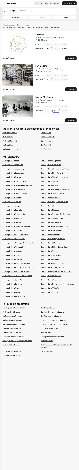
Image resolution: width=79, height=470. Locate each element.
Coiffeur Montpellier (10, 141)
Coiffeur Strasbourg (10, 149)
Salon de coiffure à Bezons (12, 355)
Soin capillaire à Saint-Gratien (52, 268)
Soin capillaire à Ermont (50, 206)
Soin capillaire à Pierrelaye (51, 255)
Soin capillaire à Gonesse (12, 218)
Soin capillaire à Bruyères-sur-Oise (54, 177)
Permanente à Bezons (11, 345)
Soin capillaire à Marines (50, 235)
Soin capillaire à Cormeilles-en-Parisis (55, 189)
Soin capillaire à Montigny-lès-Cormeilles (18, 243)
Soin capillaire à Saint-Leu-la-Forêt (16, 272)
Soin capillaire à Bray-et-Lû (13, 177)
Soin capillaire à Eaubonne (51, 198)
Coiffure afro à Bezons (11, 312)
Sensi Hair (40, 35)
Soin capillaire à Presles (50, 259)
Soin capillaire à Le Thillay (12, 231)
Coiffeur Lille (46, 133)
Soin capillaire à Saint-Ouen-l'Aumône (17, 276)
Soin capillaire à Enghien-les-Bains (54, 202)
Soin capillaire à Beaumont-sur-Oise (55, 169)
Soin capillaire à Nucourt (12, 251)
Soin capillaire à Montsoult (12, 247)
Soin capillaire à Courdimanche (14, 194)
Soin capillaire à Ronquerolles (52, 263)
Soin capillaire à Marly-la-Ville (13, 239)
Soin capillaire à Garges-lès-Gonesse (55, 214)
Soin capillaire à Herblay (11, 222)
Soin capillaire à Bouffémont (52, 173)
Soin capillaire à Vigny (49, 292)
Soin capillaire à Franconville (13, 214)
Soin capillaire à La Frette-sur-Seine (16, 226)
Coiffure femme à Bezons (12, 316)
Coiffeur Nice (7, 145)
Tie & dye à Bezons (48, 351)
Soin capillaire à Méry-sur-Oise (53, 239)
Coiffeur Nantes (47, 141)
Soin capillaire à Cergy (49, 181)
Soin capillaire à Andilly (11, 161)
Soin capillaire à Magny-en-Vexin (15, 235)
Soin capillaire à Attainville (51, 165)
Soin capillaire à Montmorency (52, 243)
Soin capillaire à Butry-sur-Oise (14, 181)
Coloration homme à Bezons (13, 324)
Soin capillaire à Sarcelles (12, 284)
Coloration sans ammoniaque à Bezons (56, 324)
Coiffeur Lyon (7, 137)
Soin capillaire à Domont (11, 198)
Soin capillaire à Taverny (11, 288)
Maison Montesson (44, 97)
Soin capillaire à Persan (11, 255)
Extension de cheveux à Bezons (14, 337)
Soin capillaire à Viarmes (11, 292)
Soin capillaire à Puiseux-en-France (16, 263)
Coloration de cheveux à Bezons (53, 320)
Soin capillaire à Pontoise (12, 259)
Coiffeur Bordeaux (9, 133)
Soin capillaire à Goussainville (52, 218)
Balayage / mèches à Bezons (13, 308)
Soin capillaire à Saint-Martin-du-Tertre (56, 272)
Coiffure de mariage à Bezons (52, 312)
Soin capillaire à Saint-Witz (12, 280)
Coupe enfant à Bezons (11, 328)
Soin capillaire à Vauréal (50, 288)
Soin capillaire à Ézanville (12, 210)
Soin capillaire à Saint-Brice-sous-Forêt (17, 268)
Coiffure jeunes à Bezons (12, 320)
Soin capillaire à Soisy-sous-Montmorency (57, 284)
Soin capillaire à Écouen (11, 202)
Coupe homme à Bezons (12, 332)
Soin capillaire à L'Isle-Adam (51, 222)
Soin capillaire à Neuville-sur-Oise (54, 247)
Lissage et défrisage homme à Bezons (17, 341)
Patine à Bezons (47, 341)
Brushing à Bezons (48, 308)
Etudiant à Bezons (48, 332)
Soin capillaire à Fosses (50, 210)
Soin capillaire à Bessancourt (13, 173)
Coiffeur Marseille (48, 137)
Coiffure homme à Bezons (51, 316)
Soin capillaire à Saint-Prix (51, 276)
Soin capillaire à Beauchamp (13, 169)
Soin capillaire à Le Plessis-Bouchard (55, 226)
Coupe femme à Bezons (50, 328)
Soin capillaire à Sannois (50, 280)
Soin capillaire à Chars (49, 185)
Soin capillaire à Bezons (11, 351)
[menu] (3, 3)
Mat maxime (41, 66)
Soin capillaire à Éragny (11, 206)
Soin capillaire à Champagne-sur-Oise (17, 185)
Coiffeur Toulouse (48, 149)
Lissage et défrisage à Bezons (52, 337)
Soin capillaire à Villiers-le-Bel (14, 296)
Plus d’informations (8, 58)
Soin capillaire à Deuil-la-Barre (52, 194)
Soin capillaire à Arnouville (12, 165)
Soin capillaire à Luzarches (51, 231)
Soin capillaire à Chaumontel (13, 189)
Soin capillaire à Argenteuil (51, 161)
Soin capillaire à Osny (49, 251)
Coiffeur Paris (46, 145)
